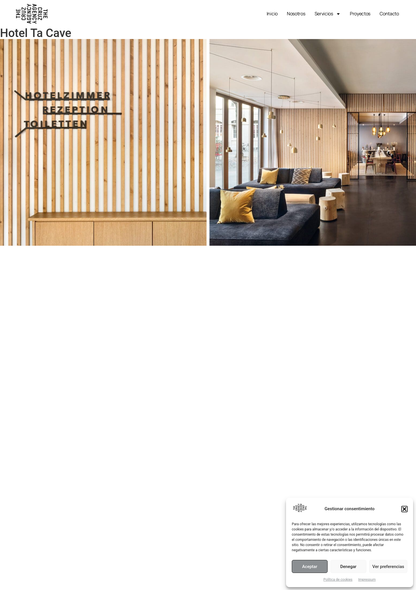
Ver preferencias (388, 566)
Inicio (272, 13)
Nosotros (296, 13)
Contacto (389, 13)
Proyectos (360, 13)
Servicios (328, 14)
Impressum (367, 580)
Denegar (348, 566)
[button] (404, 509)
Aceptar (309, 566)
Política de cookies (338, 580)
